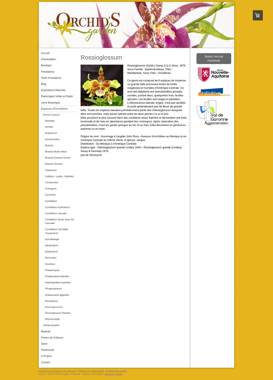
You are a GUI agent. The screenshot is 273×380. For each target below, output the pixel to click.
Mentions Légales (114, 374)
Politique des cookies (116, 371)
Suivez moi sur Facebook (213, 58)
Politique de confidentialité (91, 371)
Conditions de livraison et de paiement (57, 371)
